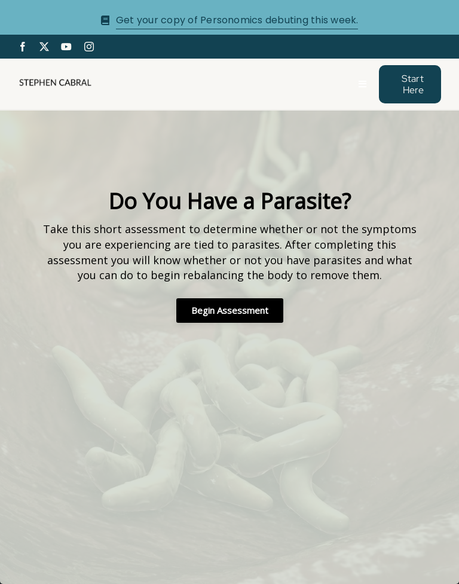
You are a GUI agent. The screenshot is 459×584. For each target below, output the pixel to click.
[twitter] (44, 46)
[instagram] (89, 46)
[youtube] (66, 46)
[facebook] (22, 46)
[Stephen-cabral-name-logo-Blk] (55, 82)
